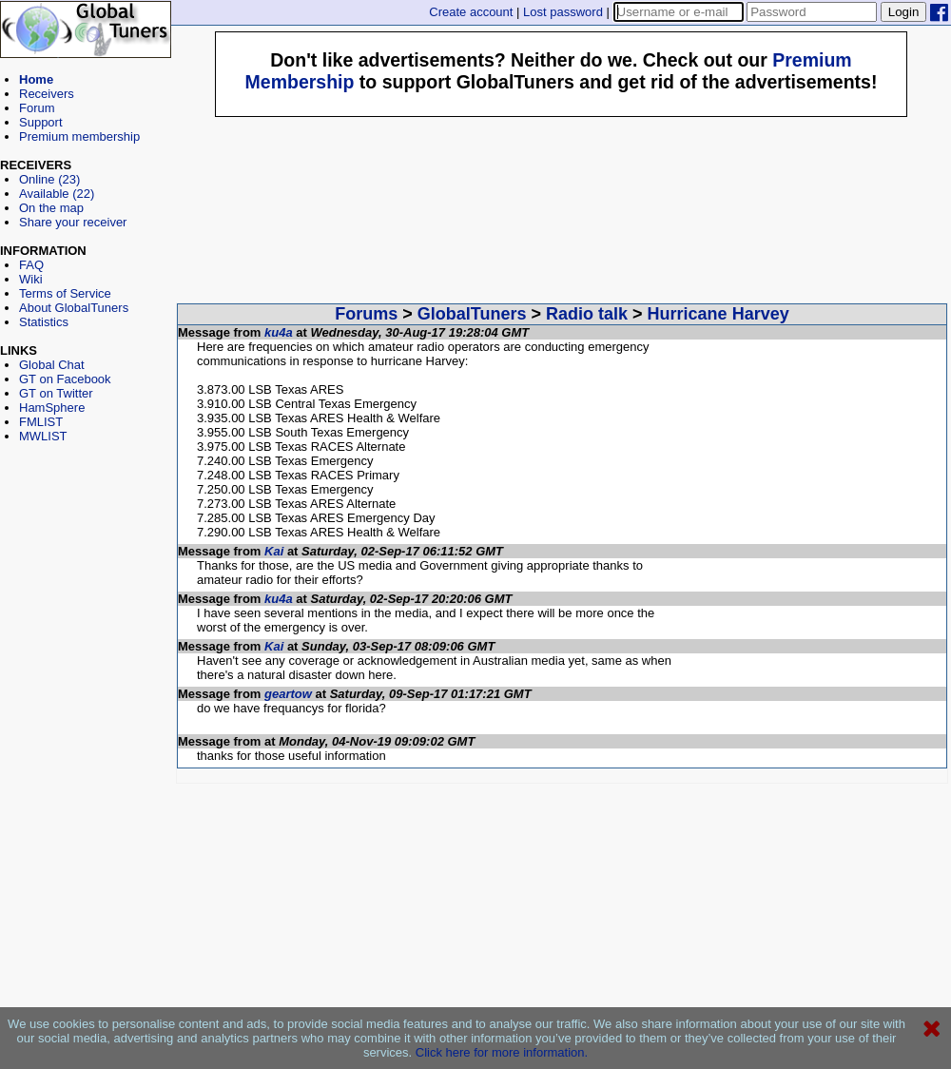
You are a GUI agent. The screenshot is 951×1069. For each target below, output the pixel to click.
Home (36, 79)
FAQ (31, 265)
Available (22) (56, 193)
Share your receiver (72, 222)
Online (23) (49, 179)
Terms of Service (65, 293)
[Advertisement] (85, 528)
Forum (37, 108)
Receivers (46, 94)
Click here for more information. (502, 1052)
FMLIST (41, 422)
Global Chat (52, 365)
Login (904, 12)
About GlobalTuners (73, 308)
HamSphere (52, 407)
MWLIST (43, 436)
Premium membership (79, 136)
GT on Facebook (65, 379)
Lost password (563, 12)
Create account (471, 12)
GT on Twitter (56, 393)
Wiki (31, 279)
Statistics (43, 322)
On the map (51, 208)
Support (41, 122)
